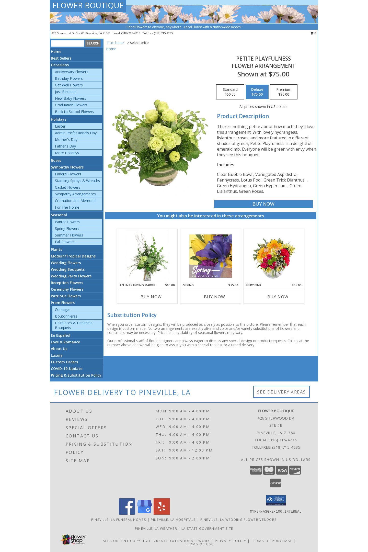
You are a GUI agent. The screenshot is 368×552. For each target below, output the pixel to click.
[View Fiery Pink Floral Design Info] (274, 256)
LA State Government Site (207, 528)
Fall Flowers (65, 241)
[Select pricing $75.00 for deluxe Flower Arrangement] (257, 92)
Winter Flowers (67, 221)
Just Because (65, 91)
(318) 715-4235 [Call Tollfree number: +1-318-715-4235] (286, 447)
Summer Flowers (69, 235)
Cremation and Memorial (75, 200)
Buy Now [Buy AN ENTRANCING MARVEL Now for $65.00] (151, 297)
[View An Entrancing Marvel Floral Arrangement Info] (147, 256)
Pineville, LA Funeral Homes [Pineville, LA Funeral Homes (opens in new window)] (118, 519)
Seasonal (59, 214)
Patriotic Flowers (66, 296)
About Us (59, 348)
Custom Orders (64, 361)
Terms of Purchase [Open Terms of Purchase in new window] (272, 540)
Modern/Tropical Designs (73, 256)
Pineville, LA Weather (156, 528)
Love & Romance (65, 342)
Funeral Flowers (68, 174)
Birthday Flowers (69, 78)
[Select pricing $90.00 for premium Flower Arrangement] (283, 92)
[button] (276, 500)
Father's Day (65, 146)
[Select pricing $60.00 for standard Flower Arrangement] (230, 92)
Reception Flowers (67, 282)
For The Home (67, 207)
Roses (56, 160)
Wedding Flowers (66, 262)
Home (56, 51)
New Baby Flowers (70, 98)
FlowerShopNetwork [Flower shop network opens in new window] (187, 540)
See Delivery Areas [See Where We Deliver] (281, 392)
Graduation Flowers (71, 105)
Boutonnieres (66, 316)
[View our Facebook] (127, 513)
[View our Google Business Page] (144, 513)
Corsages (63, 309)
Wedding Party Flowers (71, 276)
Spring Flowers (67, 228)
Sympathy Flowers (67, 167)
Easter (60, 126)
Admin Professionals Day (76, 132)
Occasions (60, 64)
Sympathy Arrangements (75, 193)
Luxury (57, 355)
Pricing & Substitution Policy (76, 375)
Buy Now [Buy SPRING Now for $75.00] (214, 297)
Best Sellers (61, 58)
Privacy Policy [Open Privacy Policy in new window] (230, 540)
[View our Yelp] (162, 513)
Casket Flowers (67, 187)
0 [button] (313, 33)
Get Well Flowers (69, 85)
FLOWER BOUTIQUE (88, 5)
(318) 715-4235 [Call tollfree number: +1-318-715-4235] (163, 33)
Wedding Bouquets (68, 269)
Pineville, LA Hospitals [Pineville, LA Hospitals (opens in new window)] (173, 519)
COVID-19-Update (66, 368)
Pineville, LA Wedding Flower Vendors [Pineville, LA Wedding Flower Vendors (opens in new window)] (238, 519)
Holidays (58, 119)
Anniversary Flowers (71, 71)
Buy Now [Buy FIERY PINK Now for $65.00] (278, 297)
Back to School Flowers (74, 111)
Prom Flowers (63, 302)
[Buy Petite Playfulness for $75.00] (263, 204)
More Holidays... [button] (68, 152)
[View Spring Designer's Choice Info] (210, 256)
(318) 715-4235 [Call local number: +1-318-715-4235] (131, 33)
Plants (56, 249)
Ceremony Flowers (67, 289)
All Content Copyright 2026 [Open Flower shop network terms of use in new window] (133, 540)
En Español (60, 335)
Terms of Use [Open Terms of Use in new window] (199, 544)
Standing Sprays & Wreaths (77, 180)
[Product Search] (67, 43)
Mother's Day (66, 139)
